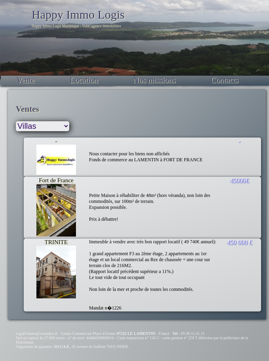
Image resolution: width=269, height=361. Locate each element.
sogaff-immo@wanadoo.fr (37, 333)
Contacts (225, 80)
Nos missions (154, 80)
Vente (26, 80)
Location (84, 80)
